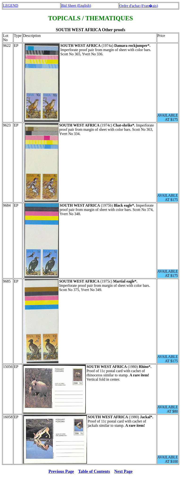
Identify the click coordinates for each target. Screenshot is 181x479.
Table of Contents (94, 471)
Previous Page (61, 471)
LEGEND (10, 6)
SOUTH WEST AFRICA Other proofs (90, 29)
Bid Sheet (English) (76, 6)
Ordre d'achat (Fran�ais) (138, 6)
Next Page (123, 471)
